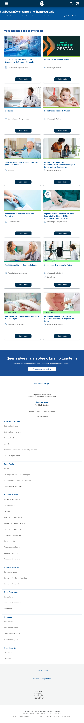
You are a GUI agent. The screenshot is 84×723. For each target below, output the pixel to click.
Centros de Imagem (11, 572)
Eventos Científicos (11, 553)
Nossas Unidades (10, 438)
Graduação (8, 511)
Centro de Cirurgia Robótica (14, 584)
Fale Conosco (9, 653)
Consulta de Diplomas (12, 634)
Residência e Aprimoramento (14, 523)
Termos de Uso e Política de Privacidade (42, 712)
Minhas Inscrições (11, 639)
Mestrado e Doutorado (12, 535)
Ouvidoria (7, 659)
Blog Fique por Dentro (12, 456)
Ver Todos (8, 609)
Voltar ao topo (42, 384)
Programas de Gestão (12, 547)
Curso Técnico (9, 505)
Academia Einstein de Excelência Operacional (20, 450)
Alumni (6, 469)
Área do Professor (11, 628)
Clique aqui (38, 691)
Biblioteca (7, 444)
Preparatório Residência (13, 517)
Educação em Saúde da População (17, 475)
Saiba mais (23, 79)
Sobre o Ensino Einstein (13, 432)
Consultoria (8, 597)
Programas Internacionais (13, 486)
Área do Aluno (9, 622)
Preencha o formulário (42, 369)
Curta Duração (9, 541)
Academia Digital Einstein (13, 559)
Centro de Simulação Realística (15, 578)
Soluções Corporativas (12, 603)
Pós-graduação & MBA (12, 529)
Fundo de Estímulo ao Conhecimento (17, 481)
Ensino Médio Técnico (12, 499)
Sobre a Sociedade (11, 426)
